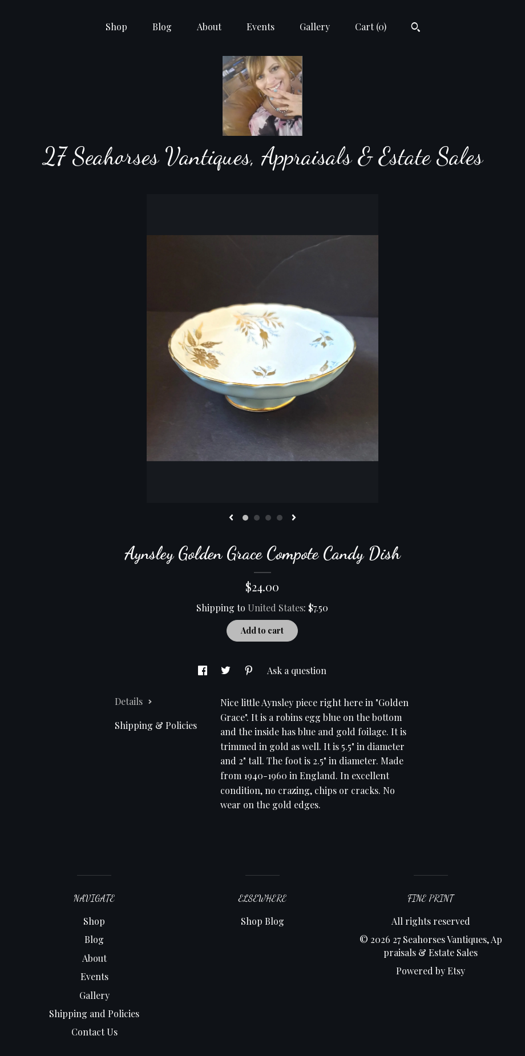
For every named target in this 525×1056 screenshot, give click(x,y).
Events (260, 27)
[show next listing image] (294, 518)
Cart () (370, 27)
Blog (162, 27)
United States (276, 608)
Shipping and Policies (94, 1013)
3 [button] (268, 518)
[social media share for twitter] (227, 670)
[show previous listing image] (231, 518)
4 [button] (279, 518)
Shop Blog (262, 921)
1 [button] (245, 518)
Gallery (315, 27)
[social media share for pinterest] (250, 670)
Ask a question (296, 670)
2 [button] (257, 518)
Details (133, 701)
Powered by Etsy (430, 971)
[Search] (415, 28)
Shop (116, 27)
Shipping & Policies (156, 725)
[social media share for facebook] (203, 670)
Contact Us (94, 1032)
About (209, 27)
